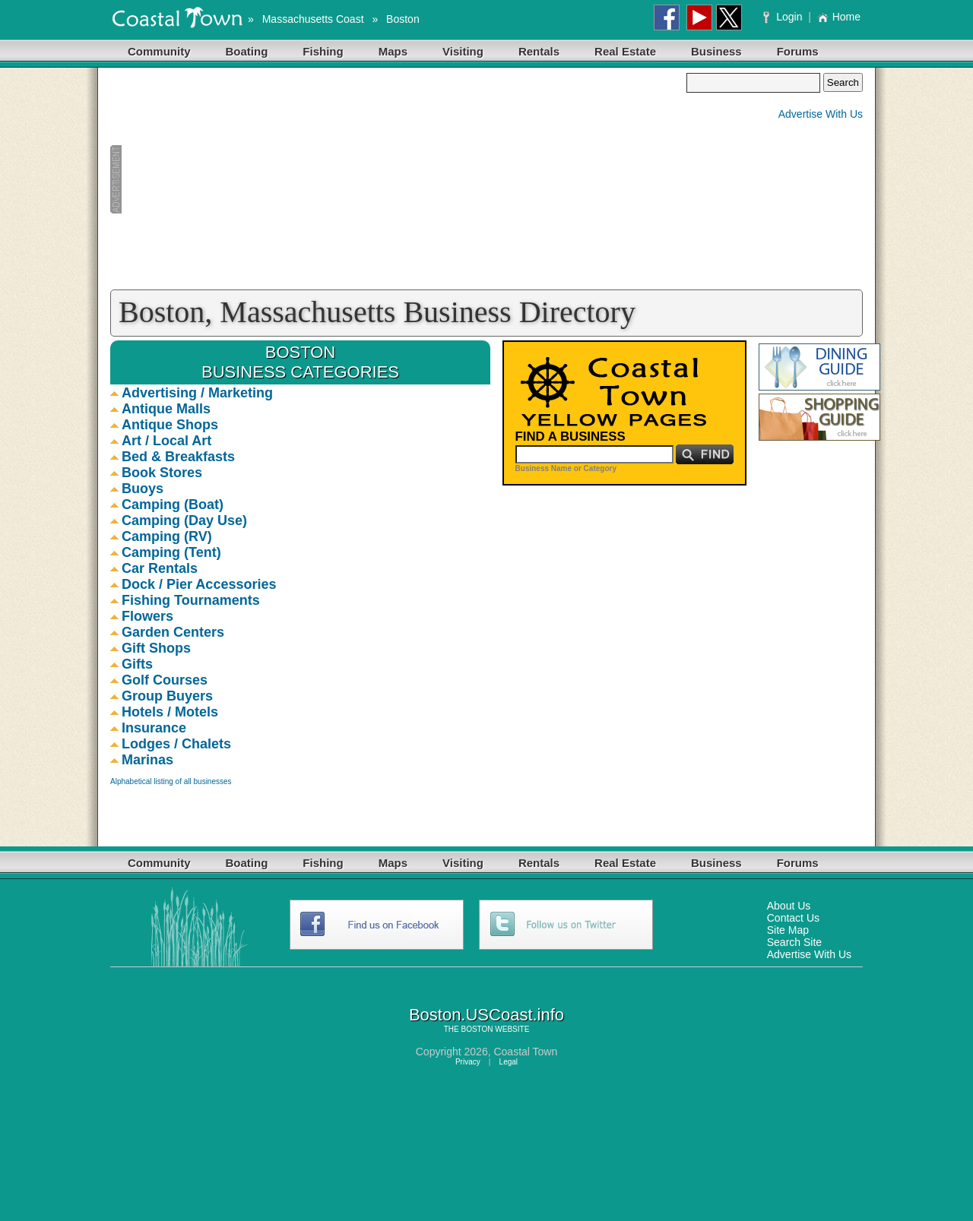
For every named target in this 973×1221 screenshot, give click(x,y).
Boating (247, 51)
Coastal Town (525, 1051)
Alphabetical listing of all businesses (171, 781)
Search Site (794, 942)
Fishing (323, 51)
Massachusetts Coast (313, 19)
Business (716, 51)
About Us (789, 906)
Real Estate (625, 51)
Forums (798, 51)
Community (159, 51)
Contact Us (793, 918)
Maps (393, 51)
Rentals (538, 51)
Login (784, 17)
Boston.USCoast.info (486, 1014)
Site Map (788, 930)
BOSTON (477, 1029)
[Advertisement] (398, 179)
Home (838, 17)
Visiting (462, 51)
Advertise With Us (820, 114)
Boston (403, 19)
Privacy (467, 1062)
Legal (508, 1062)
